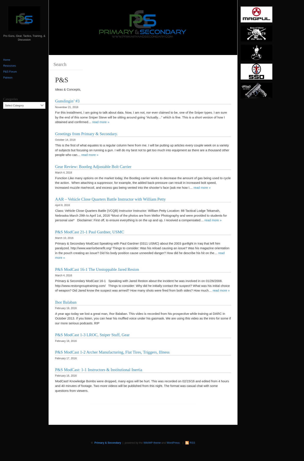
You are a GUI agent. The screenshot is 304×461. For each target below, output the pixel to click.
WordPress (173, 442)
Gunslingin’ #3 (67, 101)
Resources (9, 65)
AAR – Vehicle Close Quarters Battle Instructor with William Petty (110, 199)
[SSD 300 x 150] (256, 73)
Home (6, 59)
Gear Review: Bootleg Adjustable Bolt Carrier (93, 166)
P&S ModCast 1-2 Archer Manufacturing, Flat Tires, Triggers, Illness (112, 352)
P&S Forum (10, 71)
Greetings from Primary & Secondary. (86, 134)
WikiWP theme (152, 442)
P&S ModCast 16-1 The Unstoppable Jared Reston (97, 269)
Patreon (7, 77)
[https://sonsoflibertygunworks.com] (256, 34)
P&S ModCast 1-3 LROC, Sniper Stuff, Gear (92, 335)
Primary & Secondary (107, 442)
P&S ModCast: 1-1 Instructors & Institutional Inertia (98, 369)
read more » (100, 122)
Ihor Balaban (65, 302)
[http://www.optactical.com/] (256, 53)
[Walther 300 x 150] (256, 92)
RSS (192, 442)
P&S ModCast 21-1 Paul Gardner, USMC (89, 232)
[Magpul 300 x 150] (256, 15)
